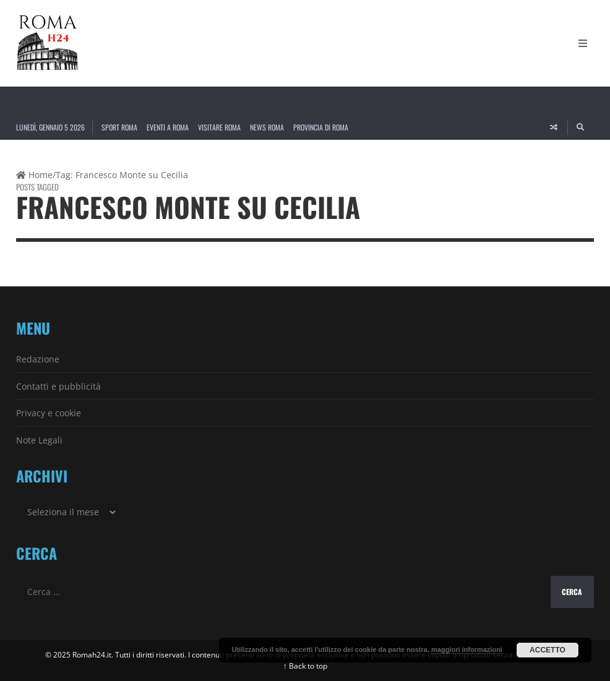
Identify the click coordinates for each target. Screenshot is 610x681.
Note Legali (39, 440)
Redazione (37, 359)
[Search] (581, 127)
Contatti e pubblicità (58, 386)
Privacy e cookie (48, 413)
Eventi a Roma (168, 127)
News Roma (267, 127)
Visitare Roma (219, 127)
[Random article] (554, 127)
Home (34, 175)
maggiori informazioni (466, 649)
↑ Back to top (305, 666)
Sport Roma (119, 127)
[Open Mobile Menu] (583, 43)
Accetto (547, 650)
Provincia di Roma (320, 127)
